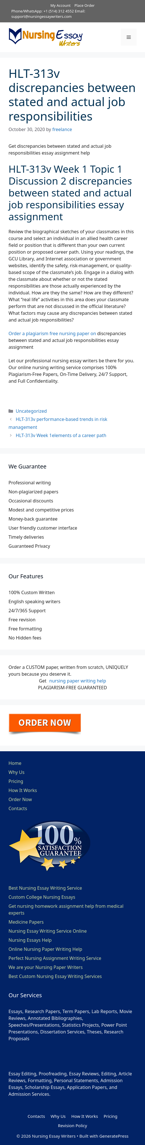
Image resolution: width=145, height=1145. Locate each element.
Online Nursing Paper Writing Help (45, 949)
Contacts (17, 808)
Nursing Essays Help (30, 940)
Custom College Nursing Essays (41, 897)
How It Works (22, 790)
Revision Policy (72, 1125)
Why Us (16, 772)
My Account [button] (60, 5)
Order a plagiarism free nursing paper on (52, 333)
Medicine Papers (26, 922)
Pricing (15, 781)
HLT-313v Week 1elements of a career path (61, 435)
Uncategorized (31, 411)
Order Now (20, 799)
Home (15, 763)
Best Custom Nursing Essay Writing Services (55, 976)
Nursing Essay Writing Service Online (47, 931)
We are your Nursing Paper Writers (45, 967)
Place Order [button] (84, 5)
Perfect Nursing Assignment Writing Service (54, 958)
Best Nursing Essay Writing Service (45, 888)
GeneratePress (114, 1136)
